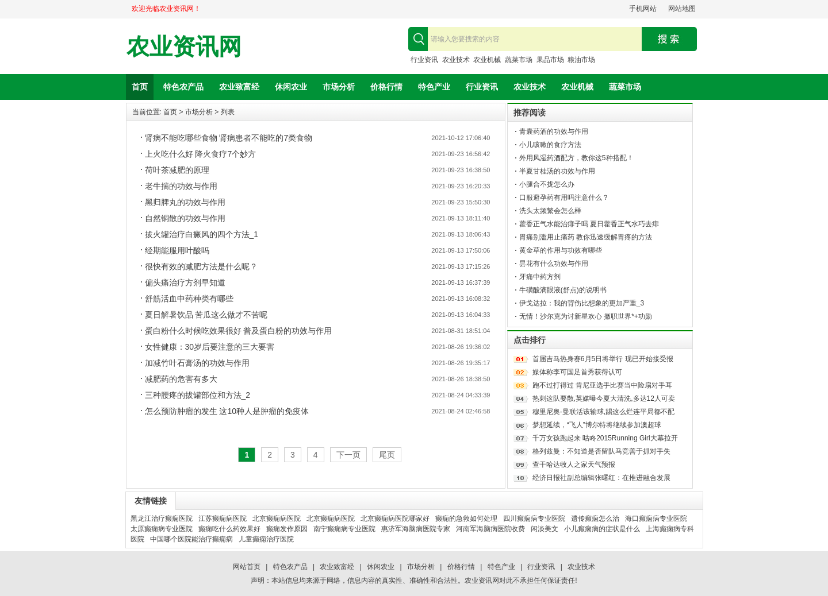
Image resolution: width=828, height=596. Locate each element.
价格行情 (386, 86)
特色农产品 (183, 86)
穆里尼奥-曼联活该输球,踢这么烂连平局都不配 (603, 412)
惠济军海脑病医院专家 (415, 529)
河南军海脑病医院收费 (490, 529)
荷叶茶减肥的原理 (177, 170)
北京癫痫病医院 (276, 518)
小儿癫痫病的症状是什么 (602, 529)
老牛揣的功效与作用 (181, 186)
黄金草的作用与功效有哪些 (560, 250)
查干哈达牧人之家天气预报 (573, 464)
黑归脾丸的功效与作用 (185, 202)
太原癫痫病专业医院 (162, 529)
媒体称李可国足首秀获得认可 (577, 372)
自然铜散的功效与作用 (185, 218)
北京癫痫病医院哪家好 (395, 518)
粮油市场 (581, 60)
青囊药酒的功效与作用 (553, 131)
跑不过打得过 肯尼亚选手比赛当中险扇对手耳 (602, 385)
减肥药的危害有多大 (181, 379)
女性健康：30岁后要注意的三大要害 (210, 346)
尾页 (387, 454)
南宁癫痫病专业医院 (344, 529)
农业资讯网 (183, 47)
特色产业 (434, 86)
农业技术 (456, 60)
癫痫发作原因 (287, 529)
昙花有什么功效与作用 (553, 264)
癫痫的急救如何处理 (466, 518)
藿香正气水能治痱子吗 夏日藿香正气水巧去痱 (589, 224)
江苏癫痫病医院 (222, 518)
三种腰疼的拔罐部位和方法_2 (198, 395)
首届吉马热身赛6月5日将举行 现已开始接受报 (602, 359)
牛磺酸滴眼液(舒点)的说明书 (563, 290)
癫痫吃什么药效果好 (229, 529)
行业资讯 (424, 60)
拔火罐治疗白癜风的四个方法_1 (202, 234)
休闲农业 (291, 86)
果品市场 (550, 60)
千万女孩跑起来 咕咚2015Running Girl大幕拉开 (605, 438)
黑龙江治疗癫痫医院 (162, 518)
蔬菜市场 (518, 60)
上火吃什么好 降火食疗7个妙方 (200, 153)
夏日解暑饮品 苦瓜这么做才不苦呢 (206, 314)
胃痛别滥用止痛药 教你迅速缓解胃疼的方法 (585, 237)
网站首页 (246, 567)
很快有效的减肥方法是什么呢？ (201, 266)
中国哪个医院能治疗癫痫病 (191, 539)
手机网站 (643, 9)
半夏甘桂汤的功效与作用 (557, 171)
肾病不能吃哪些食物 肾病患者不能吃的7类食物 (229, 137)
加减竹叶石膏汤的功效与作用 (197, 362)
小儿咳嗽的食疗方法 (550, 145)
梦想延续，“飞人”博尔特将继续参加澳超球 (596, 425)
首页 (140, 86)
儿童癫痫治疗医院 (266, 539)
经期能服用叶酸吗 (177, 250)
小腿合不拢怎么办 (546, 184)
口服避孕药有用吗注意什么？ (564, 197)
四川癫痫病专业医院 (534, 518)
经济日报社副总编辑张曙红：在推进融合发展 (601, 478)
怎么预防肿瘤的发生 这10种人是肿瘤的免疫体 (227, 411)
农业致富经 (239, 86)
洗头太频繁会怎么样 (550, 211)
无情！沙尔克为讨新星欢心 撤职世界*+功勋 (585, 316)
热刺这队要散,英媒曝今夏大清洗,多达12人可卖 (603, 398)
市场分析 (339, 86)
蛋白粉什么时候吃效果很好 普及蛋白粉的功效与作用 (238, 330)
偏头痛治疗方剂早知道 (185, 282)
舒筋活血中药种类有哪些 (189, 298)
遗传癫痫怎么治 (595, 518)
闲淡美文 (544, 529)
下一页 (348, 454)
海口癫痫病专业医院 (656, 518)
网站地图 (682, 9)
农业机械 (487, 60)
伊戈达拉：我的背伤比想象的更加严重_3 (581, 303)
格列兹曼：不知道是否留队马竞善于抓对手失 (601, 451)
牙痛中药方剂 (540, 277)
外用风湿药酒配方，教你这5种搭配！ (576, 158)
